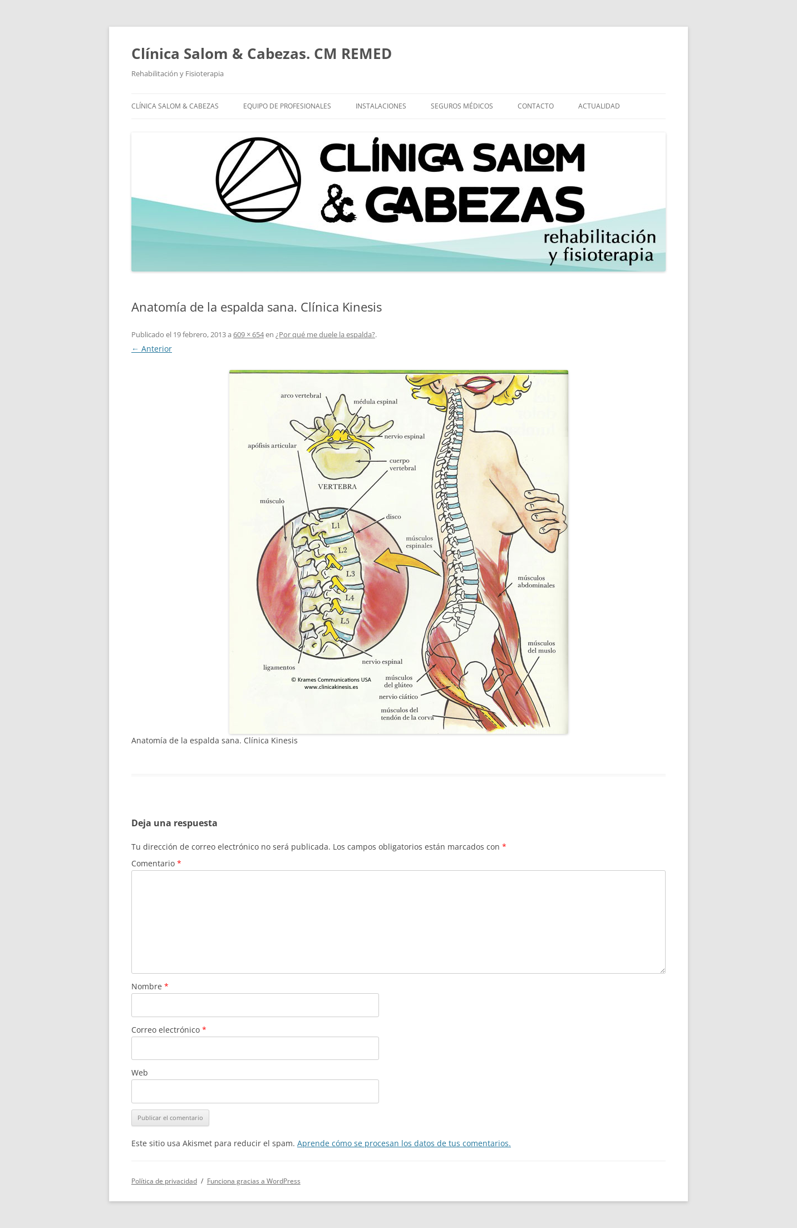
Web (139, 1072)
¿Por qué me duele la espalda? (325, 334)
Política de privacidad (164, 1181)
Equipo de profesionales (287, 106)
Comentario (156, 863)
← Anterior (151, 348)
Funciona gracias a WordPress (254, 1181)
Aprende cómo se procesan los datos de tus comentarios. (404, 1143)
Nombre (150, 986)
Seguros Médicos (462, 106)
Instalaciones (381, 106)
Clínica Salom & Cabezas (175, 106)
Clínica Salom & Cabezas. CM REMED (261, 53)
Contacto (536, 106)
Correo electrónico (168, 1029)
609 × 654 (248, 334)
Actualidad (599, 106)
